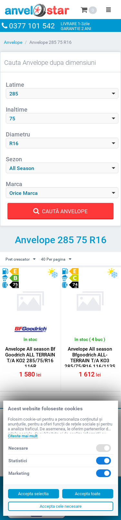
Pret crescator (20, 259)
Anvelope (13, 42)
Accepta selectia (33, 493)
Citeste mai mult (22, 436)
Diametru (18, 134)
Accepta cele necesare (61, 506)
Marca (14, 184)
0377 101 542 (32, 26)
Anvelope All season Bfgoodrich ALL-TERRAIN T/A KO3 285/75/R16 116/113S (90, 357)
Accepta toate (87, 493)
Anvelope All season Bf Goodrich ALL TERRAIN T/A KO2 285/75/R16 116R (30, 357)
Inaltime (16, 109)
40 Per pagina (56, 259)
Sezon (14, 159)
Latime (15, 84)
